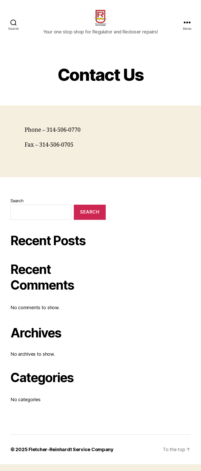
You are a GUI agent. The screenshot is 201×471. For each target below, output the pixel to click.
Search (16, 207)
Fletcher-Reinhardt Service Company (71, 456)
